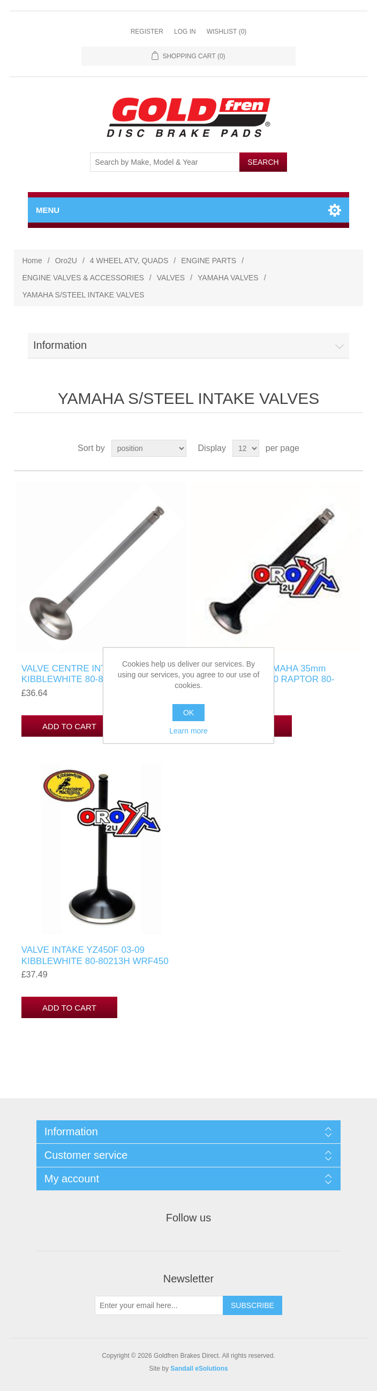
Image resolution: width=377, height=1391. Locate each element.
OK (188, 712)
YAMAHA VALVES (228, 277)
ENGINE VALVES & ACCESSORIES (83, 277)
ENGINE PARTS (208, 260)
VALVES (171, 277)
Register (147, 31)
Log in (185, 31)
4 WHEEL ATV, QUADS (129, 260)
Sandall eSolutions (199, 1368)
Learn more (188, 731)
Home (32, 260)
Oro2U (66, 260)
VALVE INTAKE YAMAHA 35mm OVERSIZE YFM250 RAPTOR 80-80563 (264, 679)
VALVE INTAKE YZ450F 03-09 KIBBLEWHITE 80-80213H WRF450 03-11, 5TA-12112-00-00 (95, 961)
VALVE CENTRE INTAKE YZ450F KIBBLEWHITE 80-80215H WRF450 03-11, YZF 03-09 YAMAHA (95, 679)
